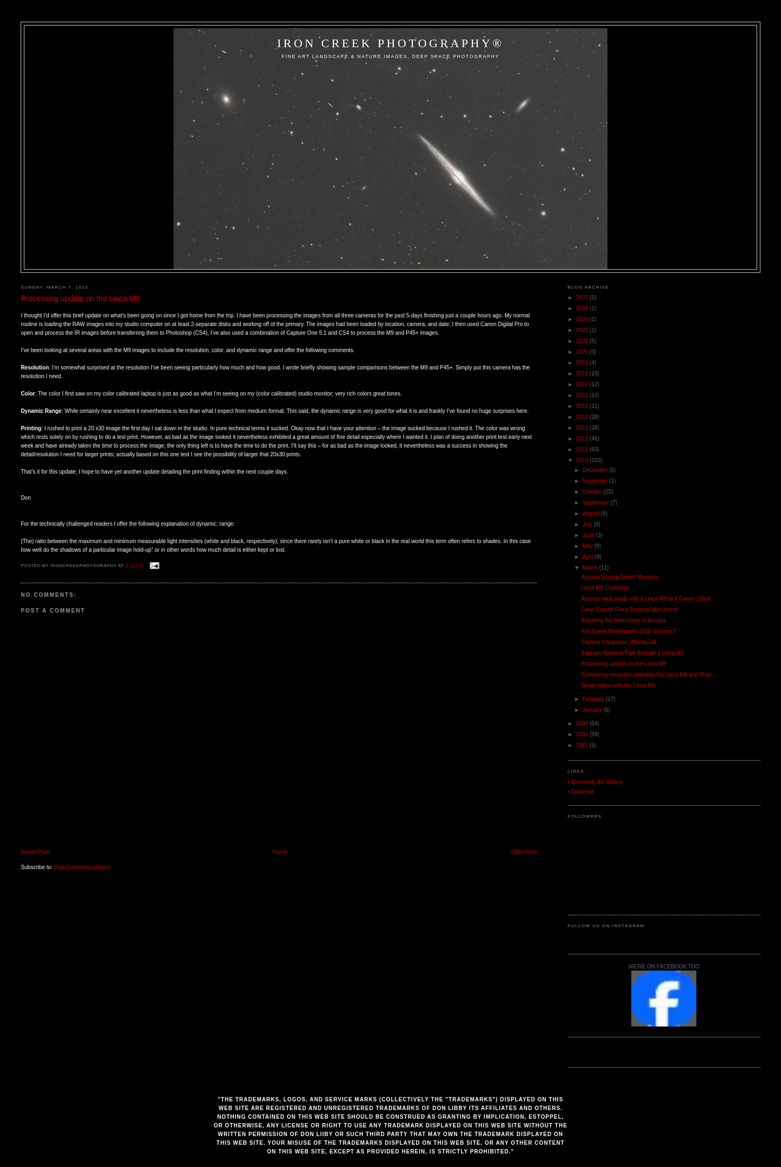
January (592, 710)
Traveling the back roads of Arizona (623, 620)
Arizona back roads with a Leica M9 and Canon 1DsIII (645, 599)
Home (280, 852)
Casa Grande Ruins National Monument (629, 610)
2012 (583, 439)
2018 (583, 374)
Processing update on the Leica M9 (80, 298)
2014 (583, 417)
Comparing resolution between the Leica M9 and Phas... (648, 675)
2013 (583, 428)
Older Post (524, 852)
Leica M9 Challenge (605, 588)
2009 (583, 723)
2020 (583, 352)
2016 (583, 395)
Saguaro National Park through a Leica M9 (632, 653)
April (588, 557)
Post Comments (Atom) (82, 867)
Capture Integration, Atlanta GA (619, 642)
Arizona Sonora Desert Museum (619, 577)
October (592, 492)
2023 (583, 319)
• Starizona (581, 792)
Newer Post (35, 852)
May (588, 546)
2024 (583, 308)
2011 (583, 449)
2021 (583, 341)
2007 (583, 745)
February (594, 699)
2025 (583, 298)
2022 (583, 330)
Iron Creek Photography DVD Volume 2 (628, 631)
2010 (583, 460)
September (596, 503)
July (588, 524)
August (591, 513)
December (595, 470)
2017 (583, 384)
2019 (583, 363)
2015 (583, 406)
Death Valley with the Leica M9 (618, 685)
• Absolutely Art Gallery (595, 782)
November (595, 481)
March (590, 568)
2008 (583, 734)
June (589, 535)
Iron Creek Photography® (390, 43)
